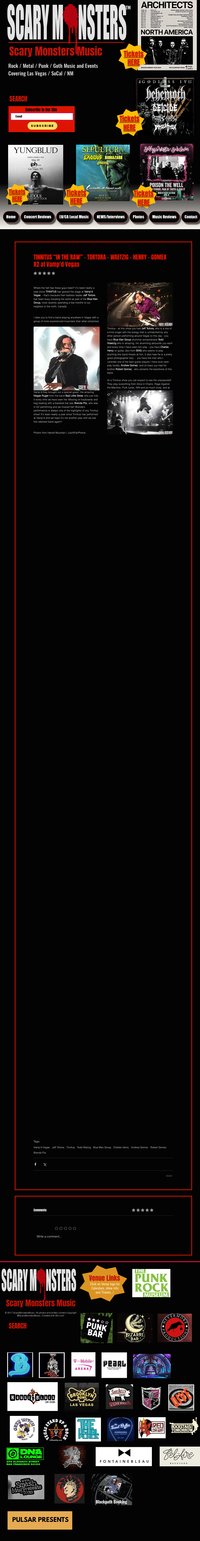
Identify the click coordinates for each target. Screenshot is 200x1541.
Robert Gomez (158, 1147)
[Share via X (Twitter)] (44, 1164)
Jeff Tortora (58, 1147)
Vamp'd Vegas (42, 1147)
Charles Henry (121, 1147)
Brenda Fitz (40, 1152)
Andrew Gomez (139, 1147)
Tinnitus (70, 1147)
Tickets (129, 119)
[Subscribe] (42, 126)
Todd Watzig (84, 1147)
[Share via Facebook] (35, 1164)
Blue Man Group (102, 1147)
